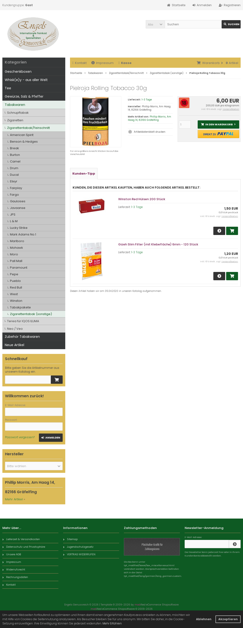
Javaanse (17, 208)
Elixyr (13, 181)
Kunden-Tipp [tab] (83, 173)
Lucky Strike (19, 228)
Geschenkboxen (18, 71)
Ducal (14, 174)
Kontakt (79, 63)
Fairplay (16, 188)
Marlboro (17, 241)
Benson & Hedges (24, 141)
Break (14, 148)
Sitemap (70, 539)
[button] (155, 24)
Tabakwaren (15, 104)
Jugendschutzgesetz (78, 547)
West (14, 294)
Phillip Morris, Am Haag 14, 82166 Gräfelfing (149, 118)
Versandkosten (231, 109)
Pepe (14, 274)
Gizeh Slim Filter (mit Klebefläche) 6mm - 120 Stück (158, 244)
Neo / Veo (15, 328)
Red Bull (16, 287)
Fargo (14, 194)
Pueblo (15, 281)
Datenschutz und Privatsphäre (23, 547)
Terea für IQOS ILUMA (23, 321)
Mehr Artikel (14, 499)
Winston (16, 300)
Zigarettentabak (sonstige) (31, 314)
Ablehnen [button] (203, 619)
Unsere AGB (11, 554)
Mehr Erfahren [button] (112, 623)
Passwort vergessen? (20, 437)
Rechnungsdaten (15, 577)
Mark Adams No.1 (23, 234)
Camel (15, 161)
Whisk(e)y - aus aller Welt (26, 79)
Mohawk (16, 247)
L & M (14, 221)
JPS (12, 214)
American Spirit (21, 135)
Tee (8, 88)
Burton (15, 155)
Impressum (102, 63)
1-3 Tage (147, 99)
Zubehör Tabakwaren (22, 336)
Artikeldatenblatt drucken (149, 132)
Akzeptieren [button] (228, 619)
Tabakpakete (20, 307)
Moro (14, 254)
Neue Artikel (14, 345)
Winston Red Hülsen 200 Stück (141, 199)
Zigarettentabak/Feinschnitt (28, 128)
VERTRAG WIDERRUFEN (79, 554)
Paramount (18, 267)
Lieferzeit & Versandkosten (21, 539)
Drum (14, 168)
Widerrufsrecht (13, 569)
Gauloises (17, 201)
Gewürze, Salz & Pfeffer (24, 96)
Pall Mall (16, 261)
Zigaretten (15, 120)
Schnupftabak (18, 112)
